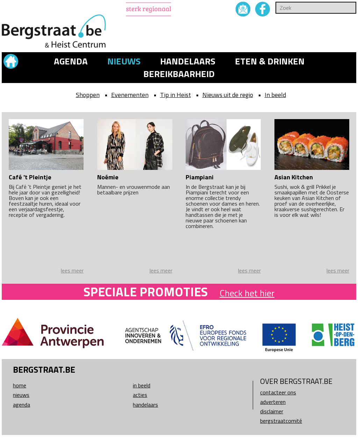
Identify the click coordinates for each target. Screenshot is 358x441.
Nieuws (124, 61)
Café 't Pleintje (30, 177)
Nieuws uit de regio (227, 94)
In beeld (275, 94)
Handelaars (187, 61)
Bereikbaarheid (179, 74)
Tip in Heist (175, 94)
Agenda (71, 61)
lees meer (72, 270)
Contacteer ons (278, 392)
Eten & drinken (270, 61)
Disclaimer (271, 411)
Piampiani (200, 177)
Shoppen (88, 94)
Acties (140, 395)
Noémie (108, 177)
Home (19, 385)
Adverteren (273, 402)
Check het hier (247, 293)
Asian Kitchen (293, 177)
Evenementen (130, 94)
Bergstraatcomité (281, 420)
